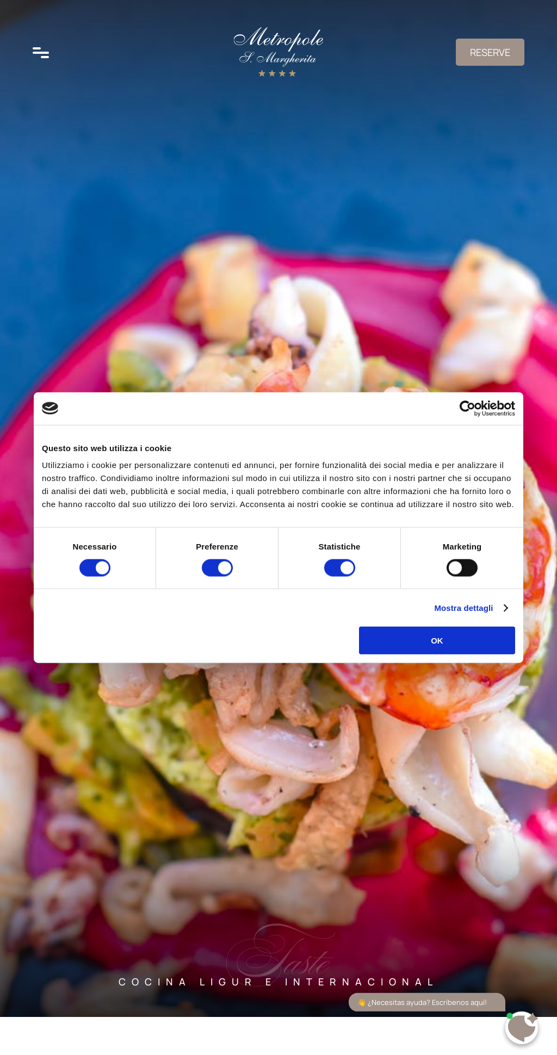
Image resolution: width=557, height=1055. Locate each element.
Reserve (490, 52)
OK (437, 640)
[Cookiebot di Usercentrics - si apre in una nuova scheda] (467, 408)
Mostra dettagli (463, 607)
